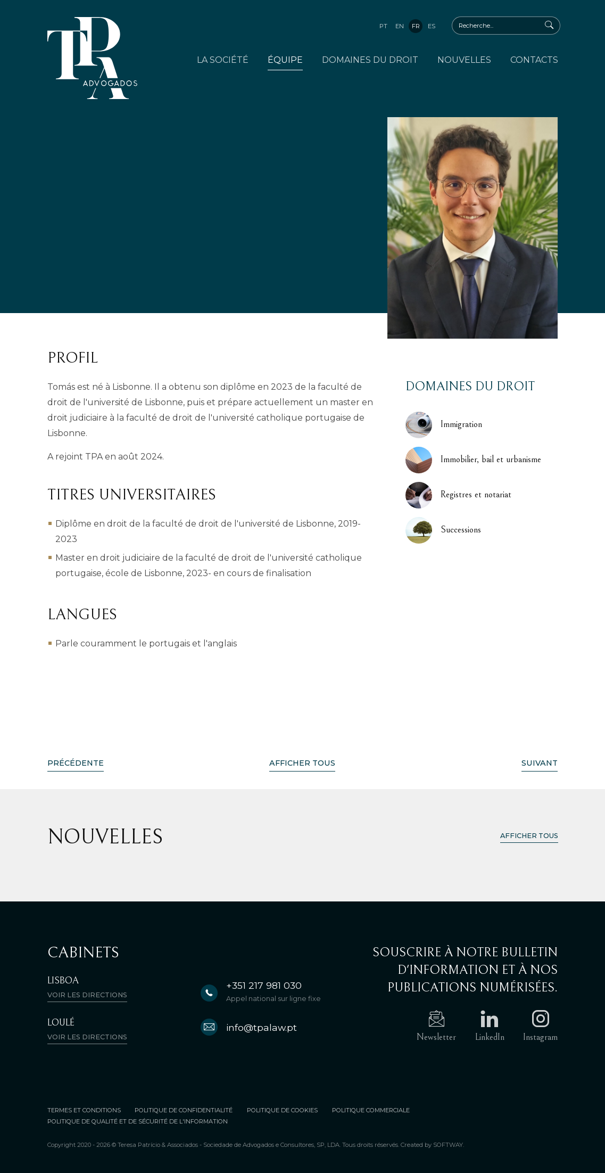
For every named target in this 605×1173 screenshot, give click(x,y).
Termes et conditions (84, 1110)
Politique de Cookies (282, 1110)
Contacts (534, 60)
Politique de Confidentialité (184, 1110)
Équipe (285, 60)
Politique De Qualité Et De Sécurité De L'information (137, 1121)
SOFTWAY (448, 1145)
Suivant (539, 763)
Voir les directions (87, 995)
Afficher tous (529, 836)
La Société (222, 60)
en (399, 26)
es (431, 26)
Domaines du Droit (370, 60)
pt (383, 26)
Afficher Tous (302, 763)
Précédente (75, 763)
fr (416, 26)
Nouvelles (464, 60)
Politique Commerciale (371, 1110)
